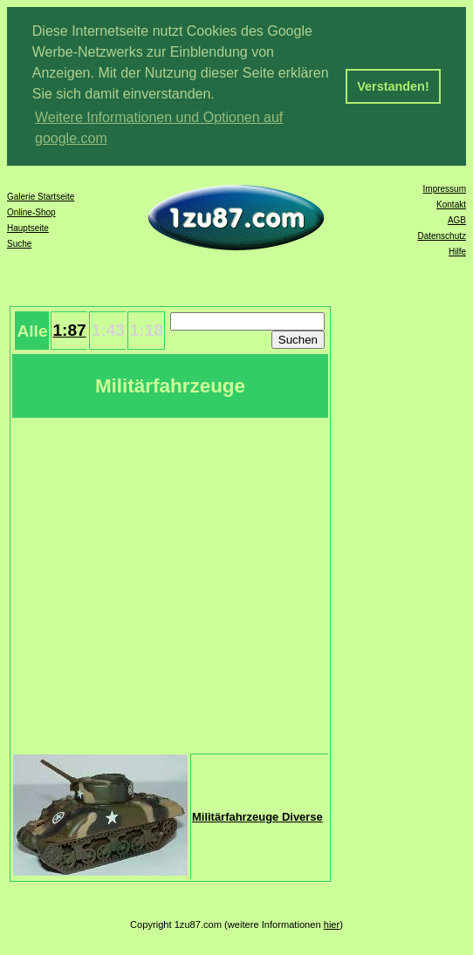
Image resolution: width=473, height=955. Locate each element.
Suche (19, 244)
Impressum (444, 189)
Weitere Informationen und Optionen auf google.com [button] (159, 128)
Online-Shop (31, 212)
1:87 (69, 330)
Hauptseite (28, 228)
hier (332, 924)
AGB (457, 220)
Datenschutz (441, 236)
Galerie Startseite (40, 196)
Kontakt (451, 204)
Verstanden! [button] (392, 86)
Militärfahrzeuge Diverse (257, 816)
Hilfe (457, 251)
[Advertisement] (163, 583)
